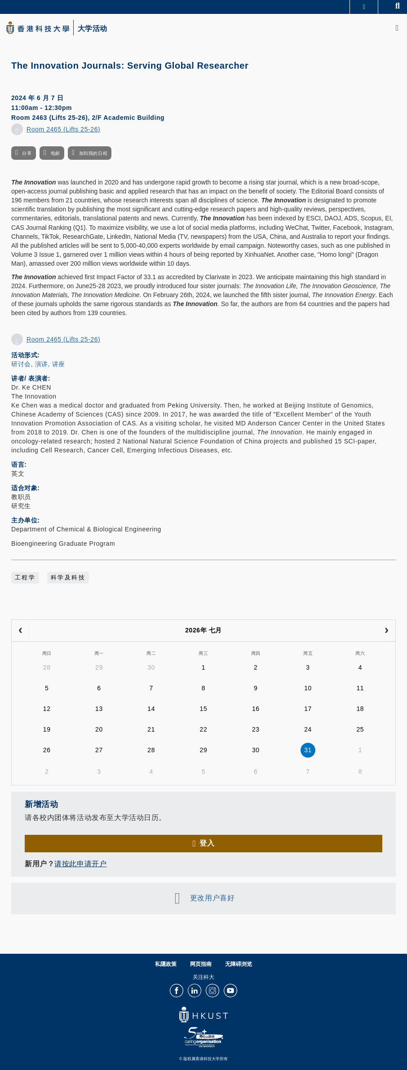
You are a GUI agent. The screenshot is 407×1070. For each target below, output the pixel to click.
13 (99, 708)
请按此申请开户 (80, 864)
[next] (386, 630)
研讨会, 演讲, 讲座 (38, 364)
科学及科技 (68, 577)
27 (99, 750)
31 (308, 750)
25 (360, 729)
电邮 (55, 153)
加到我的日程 (93, 153)
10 (308, 688)
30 (151, 667)
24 (308, 729)
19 (47, 729)
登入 (206, 843)
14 (151, 708)
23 (256, 729)
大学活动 (92, 28)
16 (256, 708)
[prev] (20, 630)
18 (360, 708)
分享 (26, 153)
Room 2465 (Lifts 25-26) (63, 129)
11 (360, 688)
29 (99, 667)
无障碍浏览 (238, 964)
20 (99, 729)
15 (204, 708)
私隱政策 (166, 964)
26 (47, 750)
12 (47, 708)
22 (204, 729)
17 (308, 708)
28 (47, 667)
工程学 (25, 577)
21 (151, 729)
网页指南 (201, 964)
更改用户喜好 (212, 898)
